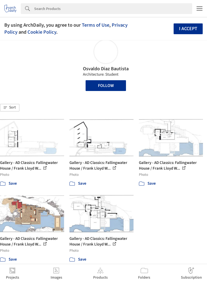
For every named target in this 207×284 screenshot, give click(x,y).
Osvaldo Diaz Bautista (106, 68)
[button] (9, 107)
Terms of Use (95, 25)
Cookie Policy (41, 32)
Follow (106, 86)
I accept (188, 28)
